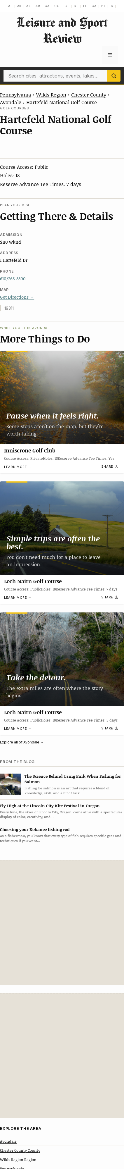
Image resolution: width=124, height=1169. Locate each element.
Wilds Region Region (18, 1159)
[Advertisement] (62, 922)
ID (111, 6)
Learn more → (18, 467)
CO (57, 6)
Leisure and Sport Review (62, 30)
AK (19, 6)
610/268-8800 (13, 278)
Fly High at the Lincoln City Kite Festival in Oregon (50, 806)
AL (10, 6)
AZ (28, 6)
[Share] (110, 466)
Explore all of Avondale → (22, 742)
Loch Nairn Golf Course (33, 581)
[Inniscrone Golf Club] (62, 397)
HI (103, 6)
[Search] (113, 76)
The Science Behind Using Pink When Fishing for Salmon (73, 779)
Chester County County (20, 1150)
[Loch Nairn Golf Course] (62, 528)
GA (94, 6)
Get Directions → (17, 297)
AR (38, 6)
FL (85, 6)
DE (76, 6)
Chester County (88, 94)
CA (47, 6)
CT (66, 6)
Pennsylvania (15, 94)
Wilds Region (51, 94)
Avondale (10, 102)
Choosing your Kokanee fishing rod (34, 829)
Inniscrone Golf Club (29, 450)
